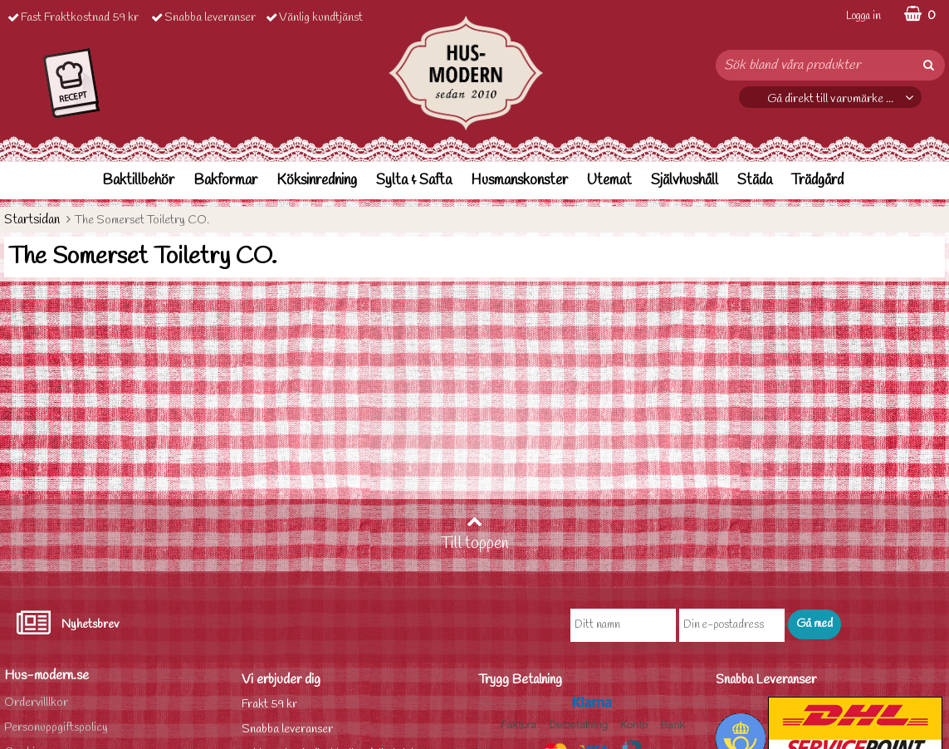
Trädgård (817, 180)
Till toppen (475, 534)
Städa (754, 180)
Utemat (609, 180)
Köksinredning (316, 180)
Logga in (863, 16)
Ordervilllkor (36, 703)
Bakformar (225, 180)
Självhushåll (684, 180)
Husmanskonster (519, 180)
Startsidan (32, 219)
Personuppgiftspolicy (56, 728)
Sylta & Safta (414, 180)
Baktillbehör (138, 180)
